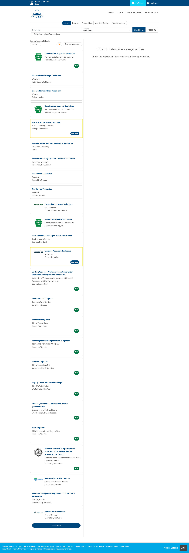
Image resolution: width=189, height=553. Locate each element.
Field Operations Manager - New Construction (52, 235)
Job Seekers (138, 2)
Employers (152, 2)
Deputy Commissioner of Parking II (47, 382)
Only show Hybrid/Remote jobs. (47, 34)
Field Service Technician (55, 511)
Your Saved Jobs (119, 23)
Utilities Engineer (39, 361)
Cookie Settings (171, 548)
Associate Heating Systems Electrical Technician (53, 158)
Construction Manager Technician (59, 106)
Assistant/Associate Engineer (57, 478)
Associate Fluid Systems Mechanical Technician (52, 143)
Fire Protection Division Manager (46, 122)
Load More (56, 525)
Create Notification (72, 44)
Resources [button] (151, 12)
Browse (75, 23)
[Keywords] (56, 30)
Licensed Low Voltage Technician (46, 75)
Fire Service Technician (42, 173)
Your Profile (134, 12)
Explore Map (87, 23)
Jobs (120, 12)
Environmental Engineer (42, 298)
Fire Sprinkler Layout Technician (59, 204)
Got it (183, 548)
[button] (152, 30)
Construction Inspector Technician (60, 53)
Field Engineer (38, 427)
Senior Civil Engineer (41, 319)
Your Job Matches (102, 23)
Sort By (34, 44)
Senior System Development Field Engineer (51, 340)
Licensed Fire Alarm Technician (58, 251)
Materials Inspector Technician (58, 219)
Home (111, 12)
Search (66, 23)
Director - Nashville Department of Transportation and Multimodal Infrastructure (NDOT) (60, 451)
